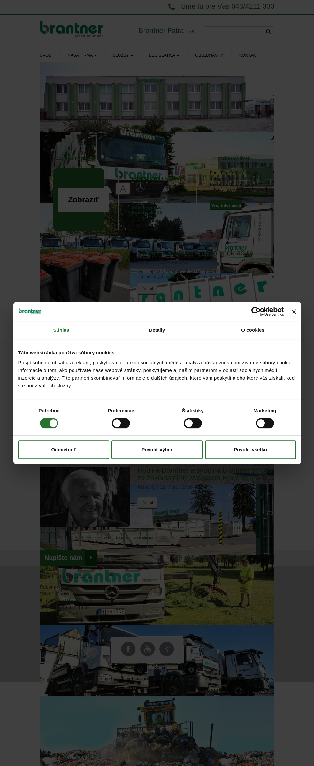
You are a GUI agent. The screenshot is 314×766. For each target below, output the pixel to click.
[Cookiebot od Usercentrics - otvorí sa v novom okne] (256, 311)
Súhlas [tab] (61, 330)
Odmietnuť (63, 449)
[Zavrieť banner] (294, 311)
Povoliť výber (157, 449)
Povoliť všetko (250, 449)
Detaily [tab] (157, 330)
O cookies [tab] (252, 330)
